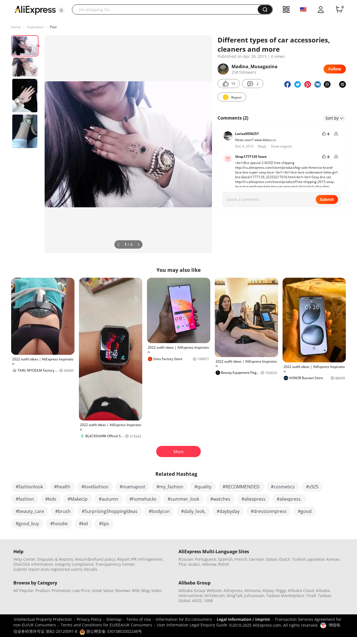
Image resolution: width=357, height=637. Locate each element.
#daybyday (228, 511)
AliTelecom (214, 595)
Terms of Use (138, 619)
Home (16, 27)
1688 (208, 600)
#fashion (25, 499)
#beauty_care (30, 511)
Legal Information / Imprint (243, 619)
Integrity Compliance (74, 564)
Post (53, 27)
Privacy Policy (89, 619)
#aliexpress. (289, 499)
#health (62, 487)
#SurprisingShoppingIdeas (110, 511)
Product (42, 590)
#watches (220, 499)
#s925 (312, 487)
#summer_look (183, 499)
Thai (182, 564)
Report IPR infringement (139, 559)
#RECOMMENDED (241, 487)
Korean (333, 559)
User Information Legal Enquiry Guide (192, 625)
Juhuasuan (254, 595)
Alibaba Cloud (301, 590)
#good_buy (27, 523)
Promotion (61, 590)
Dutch (284, 559)
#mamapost (132, 487)
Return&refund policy (95, 559)
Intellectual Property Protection (43, 619)
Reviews (122, 590)
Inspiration (35, 27)
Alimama (252, 590)
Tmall (311, 595)
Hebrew (209, 564)
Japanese (316, 559)
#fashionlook (29, 487)
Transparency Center (115, 564)
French (241, 559)
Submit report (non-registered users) (47, 569)
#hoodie (59, 523)
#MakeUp (77, 499)
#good (305, 511)
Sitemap (114, 619)
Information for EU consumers (184, 619)
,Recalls (90, 569)
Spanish (225, 559)
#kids (50, 499)
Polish (223, 564)
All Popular (23, 590)
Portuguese (205, 559)
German (256, 559)
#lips (104, 523)
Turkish (299, 559)
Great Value (103, 590)
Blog (145, 590)
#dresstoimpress (269, 511)
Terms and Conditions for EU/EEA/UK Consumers (106, 625)
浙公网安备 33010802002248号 (110, 631)
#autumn (108, 499)
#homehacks (142, 499)
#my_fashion (169, 487)
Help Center (24, 559)
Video (156, 590)
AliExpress (233, 590)
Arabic (194, 564)
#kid (83, 523)
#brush (63, 511)
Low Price (81, 590)
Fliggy (281, 590)
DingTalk (234, 595)
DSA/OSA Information (33, 564)
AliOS (197, 600)
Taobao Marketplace (285, 595)
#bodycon (159, 511)
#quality (202, 487)
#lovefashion (94, 487)
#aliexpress (254, 499)
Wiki (136, 590)
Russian (185, 559)
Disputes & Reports (55, 559)
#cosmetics (283, 487)
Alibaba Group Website (200, 590)
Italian (272, 559)
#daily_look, (193, 511)
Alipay (268, 590)
